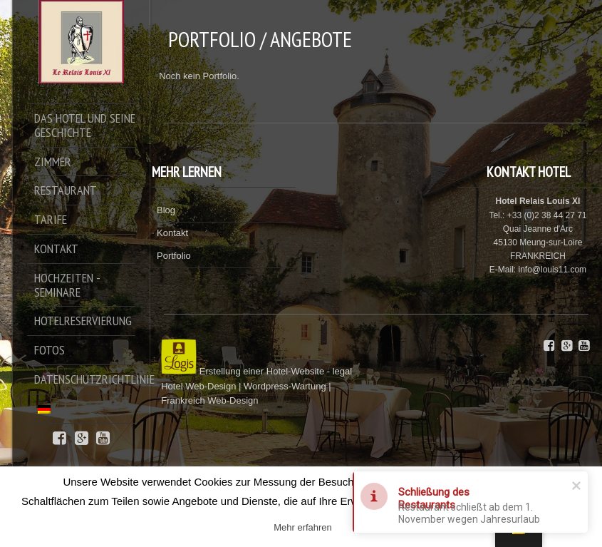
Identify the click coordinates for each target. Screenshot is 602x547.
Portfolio (174, 255)
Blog (166, 210)
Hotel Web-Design (200, 386)
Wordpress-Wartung (285, 386)
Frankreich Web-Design (209, 400)
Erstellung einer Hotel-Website (261, 371)
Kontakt (172, 233)
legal (342, 371)
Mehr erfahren (303, 527)
